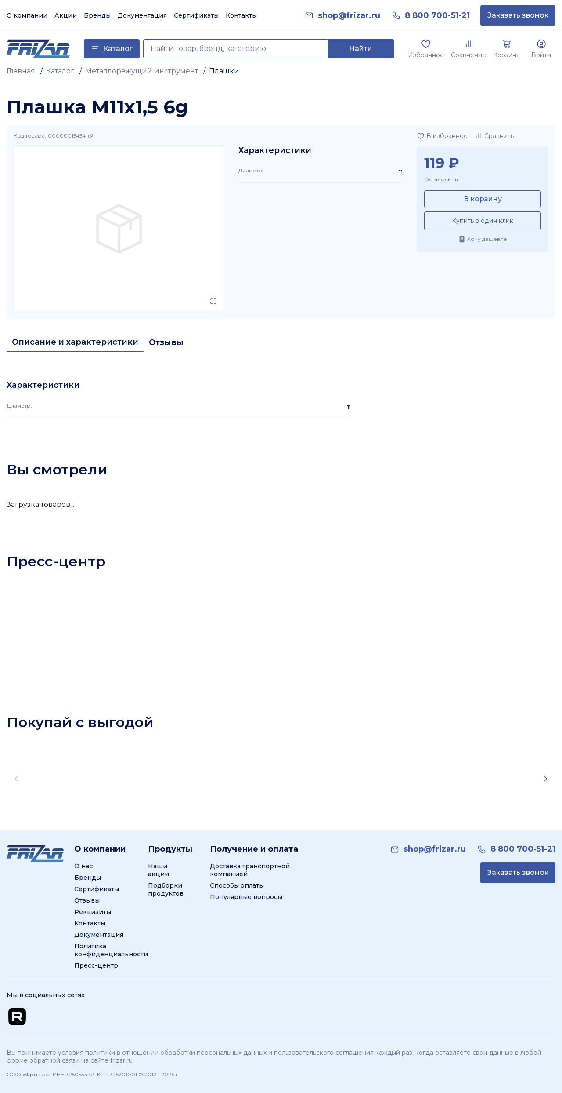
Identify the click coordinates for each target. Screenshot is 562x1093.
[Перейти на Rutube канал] (17, 1016)
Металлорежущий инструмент (141, 71)
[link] (349, 15)
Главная (21, 71)
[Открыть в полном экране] (213, 301)
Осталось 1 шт (443, 179)
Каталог (60, 71)
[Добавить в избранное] (442, 136)
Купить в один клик (482, 221)
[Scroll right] (546, 779)
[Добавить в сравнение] (494, 136)
